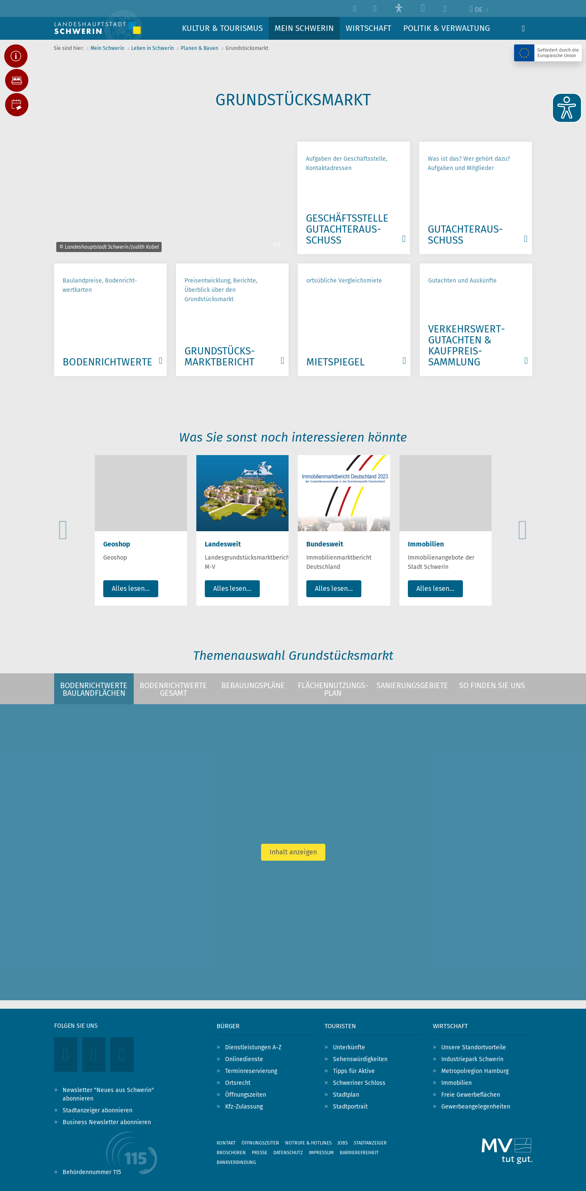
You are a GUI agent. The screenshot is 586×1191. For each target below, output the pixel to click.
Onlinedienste (244, 1059)
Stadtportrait (350, 1106)
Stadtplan (346, 1094)
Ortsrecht (237, 1083)
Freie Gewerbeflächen (470, 1094)
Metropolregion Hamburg (475, 1071)
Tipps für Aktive (354, 1071)
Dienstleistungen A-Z (253, 1047)
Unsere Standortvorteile (473, 1047)
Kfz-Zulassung (244, 1106)
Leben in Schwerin (152, 48)
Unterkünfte (349, 1047)
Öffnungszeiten (245, 1094)
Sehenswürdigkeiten (360, 1059)
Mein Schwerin (107, 48)
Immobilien (456, 1083)
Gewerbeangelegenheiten (475, 1106)
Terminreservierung (251, 1071)
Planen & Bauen (199, 48)
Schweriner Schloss (359, 1083)
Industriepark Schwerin (472, 1059)
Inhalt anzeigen (293, 852)
